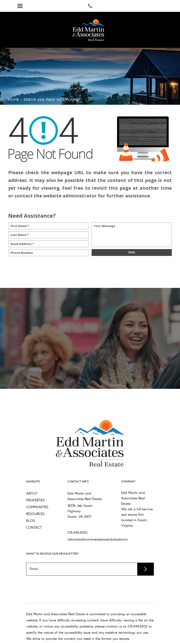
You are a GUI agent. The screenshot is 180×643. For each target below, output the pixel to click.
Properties (35, 500)
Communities (37, 507)
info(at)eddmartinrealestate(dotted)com (98, 539)
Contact (34, 528)
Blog (30, 521)
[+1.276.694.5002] (138, 626)
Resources (35, 514)
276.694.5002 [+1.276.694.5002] (78, 533)
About (32, 493)
